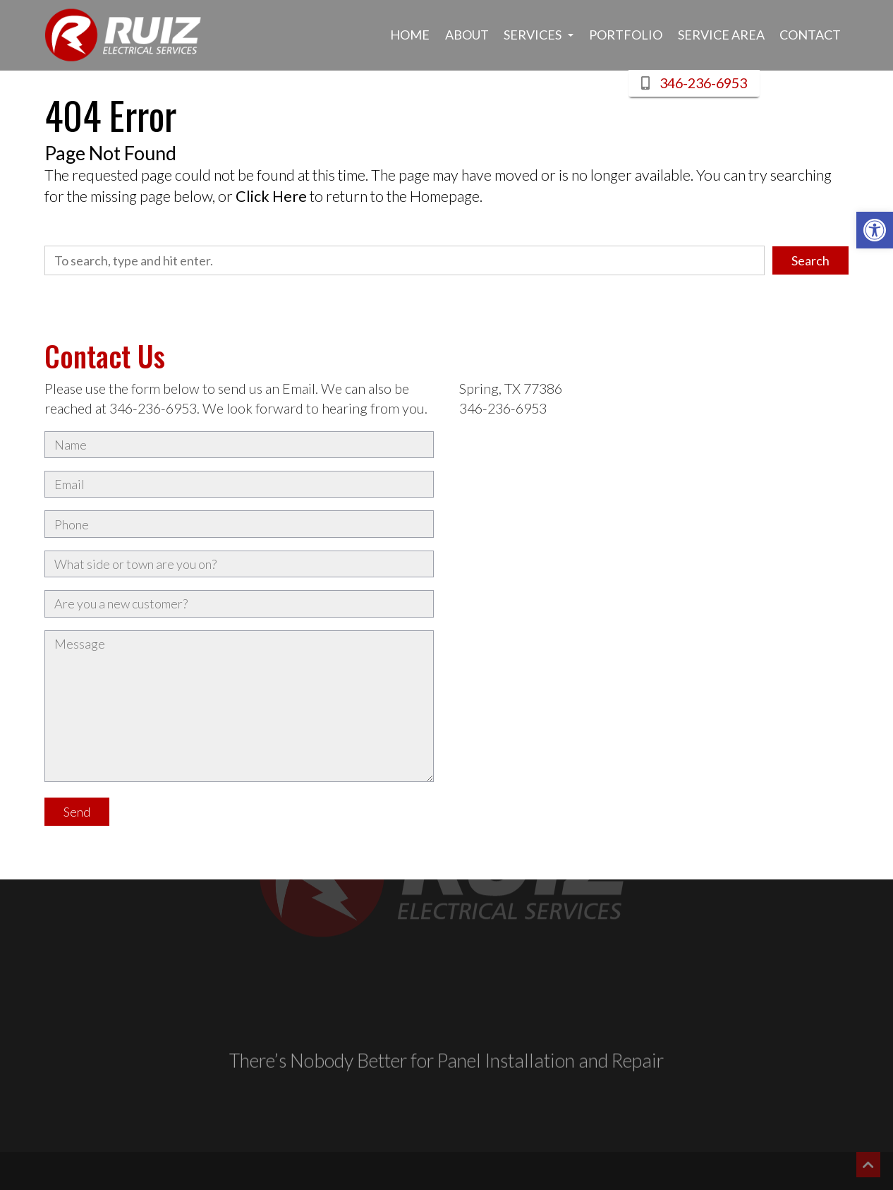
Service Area (721, 34)
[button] (874, 230)
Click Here (271, 196)
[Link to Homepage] (123, 35)
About (467, 34)
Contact (810, 34)
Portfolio (625, 34)
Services (538, 34)
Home (410, 34)
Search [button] (810, 260)
